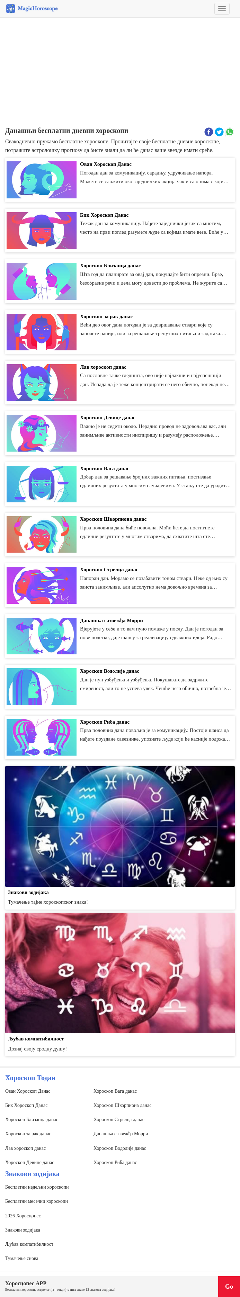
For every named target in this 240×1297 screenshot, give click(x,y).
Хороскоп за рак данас (28, 1133)
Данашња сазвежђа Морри (121, 1133)
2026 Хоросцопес (23, 1215)
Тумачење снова (21, 1258)
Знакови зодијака (22, 1230)
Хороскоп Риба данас (115, 1162)
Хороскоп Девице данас (29, 1162)
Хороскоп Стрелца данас (119, 1119)
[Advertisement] (120, 73)
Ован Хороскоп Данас (27, 1091)
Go (229, 1286)
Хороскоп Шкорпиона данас (123, 1105)
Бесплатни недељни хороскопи (37, 1187)
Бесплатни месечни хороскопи (36, 1201)
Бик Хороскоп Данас (26, 1105)
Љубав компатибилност (29, 1244)
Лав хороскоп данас (25, 1148)
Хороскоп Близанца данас (31, 1119)
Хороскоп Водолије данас (120, 1148)
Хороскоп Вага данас (115, 1091)
